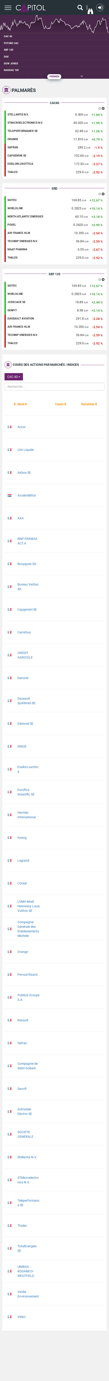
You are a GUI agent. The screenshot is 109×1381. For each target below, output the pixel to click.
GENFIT (12, 310)
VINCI (21, 1317)
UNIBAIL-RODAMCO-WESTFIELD (25, 1271)
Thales (22, 1225)
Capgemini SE (27, 609)
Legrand (23, 860)
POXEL (11, 224)
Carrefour (24, 632)
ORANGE (12, 139)
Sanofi (22, 1089)
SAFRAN (12, 147)
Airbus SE (24, 472)
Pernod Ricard (27, 974)
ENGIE (22, 746)
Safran (22, 1043)
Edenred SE (25, 723)
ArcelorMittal (26, 495)
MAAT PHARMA (17, 249)
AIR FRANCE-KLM (18, 233)
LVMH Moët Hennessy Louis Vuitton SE (28, 906)
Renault (22, 1020)
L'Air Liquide (25, 450)
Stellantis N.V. (27, 1157)
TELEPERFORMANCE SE (22, 131)
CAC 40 (13, 377)
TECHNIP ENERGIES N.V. (22, 241)
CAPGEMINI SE (16, 155)
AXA (20, 518)
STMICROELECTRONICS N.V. (25, 122)
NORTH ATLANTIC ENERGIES (25, 216)
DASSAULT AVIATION (20, 318)
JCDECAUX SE (16, 302)
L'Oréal (22, 883)
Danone (22, 678)
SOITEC (12, 200)
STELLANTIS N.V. (18, 114)
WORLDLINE (15, 208)
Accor (21, 427)
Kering (22, 838)
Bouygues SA (26, 564)
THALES (12, 172)
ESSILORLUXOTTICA (20, 163)
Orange (22, 952)
